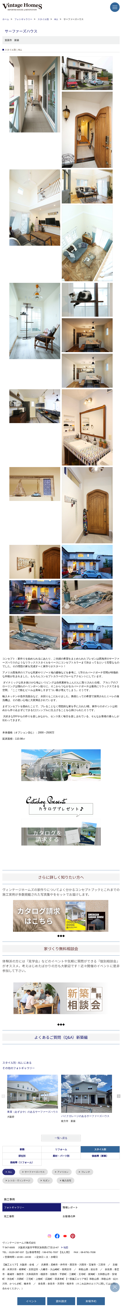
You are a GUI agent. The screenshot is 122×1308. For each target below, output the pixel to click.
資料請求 (61, 1301)
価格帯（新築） (100, 1155)
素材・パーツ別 (61, 1155)
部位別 (22, 1155)
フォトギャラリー (14, 1208)
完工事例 (9, 1217)
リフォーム (61, 1149)
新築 (22, 1149)
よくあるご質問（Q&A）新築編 (61, 1037)
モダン (48, 1181)
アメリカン (65, 1172)
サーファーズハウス (36, 1172)
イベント (31, 1301)
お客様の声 (69, 1217)
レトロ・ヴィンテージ (20, 1181)
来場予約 (90, 1301)
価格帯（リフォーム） (22, 1162)
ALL (10, 1172)
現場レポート (70, 1208)
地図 (65, 1248)
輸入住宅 (69, 1181)
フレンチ (89, 1172)
